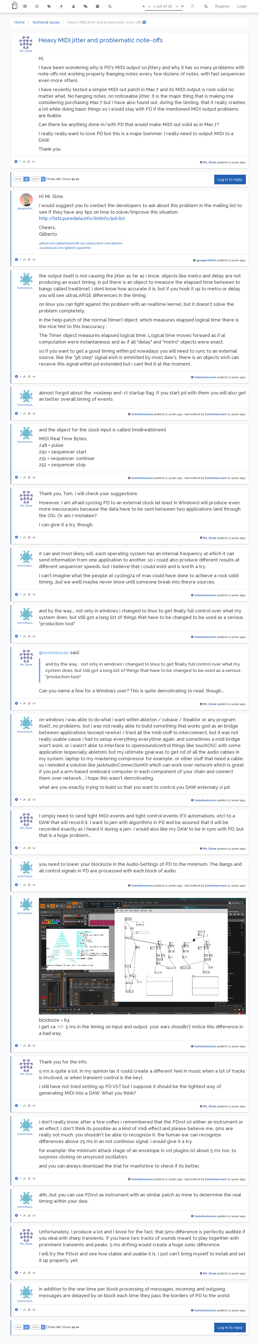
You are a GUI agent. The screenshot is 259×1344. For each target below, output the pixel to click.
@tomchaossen (54, 652)
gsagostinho (26, 208)
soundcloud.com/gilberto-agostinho (65, 248)
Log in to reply (230, 179)
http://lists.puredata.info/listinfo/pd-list (82, 218)
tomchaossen (27, 288)
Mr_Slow (26, 51)
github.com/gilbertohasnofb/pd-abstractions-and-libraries (80, 243)
